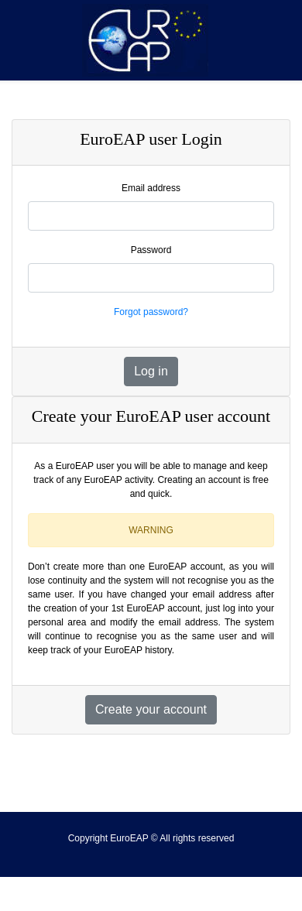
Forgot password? (151, 312)
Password (151, 250)
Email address (151, 188)
